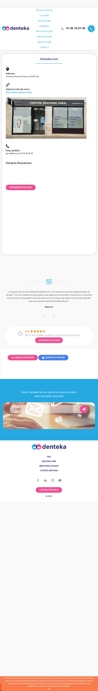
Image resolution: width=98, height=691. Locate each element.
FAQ (49, 445)
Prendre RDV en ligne (21, 176)
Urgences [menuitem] (44, 21)
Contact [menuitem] (44, 36)
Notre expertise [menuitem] (44, 9)
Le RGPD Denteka (49, 459)
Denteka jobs (49, 450)
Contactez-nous (49, 478)
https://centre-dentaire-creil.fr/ (19, 81)
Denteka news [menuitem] (44, 29)
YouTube (60, 469)
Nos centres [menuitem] (44, 17)
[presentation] (49, 407)
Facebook (38, 469)
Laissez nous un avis (49, 329)
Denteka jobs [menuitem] (44, 33)
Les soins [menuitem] (44, 13)
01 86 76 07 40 (75, 22)
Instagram (52, 469)
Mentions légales (49, 455)
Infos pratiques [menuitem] (44, 25)
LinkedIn (45, 469)
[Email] (47, 398)
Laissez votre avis (24, 346)
